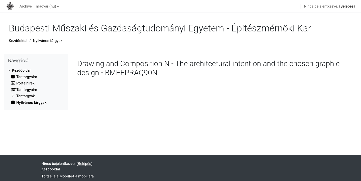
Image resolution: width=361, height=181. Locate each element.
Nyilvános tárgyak (47, 40)
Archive (25, 6)
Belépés (347, 6)
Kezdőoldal (18, 40)
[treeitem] (36, 86)
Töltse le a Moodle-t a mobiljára (67, 176)
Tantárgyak (25, 96)
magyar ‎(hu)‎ (46, 6)
